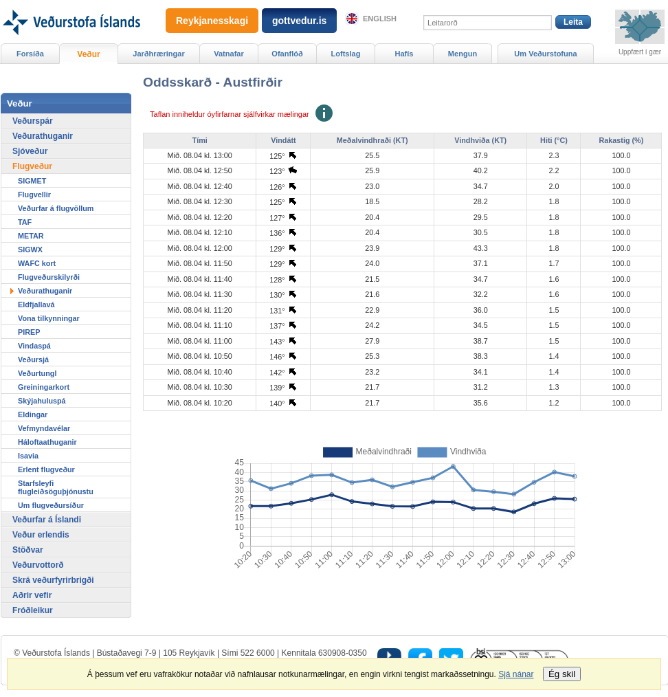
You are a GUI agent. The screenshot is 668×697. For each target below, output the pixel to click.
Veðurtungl (37, 373)
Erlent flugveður (46, 469)
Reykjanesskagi (212, 20)
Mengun (462, 53)
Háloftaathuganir (47, 442)
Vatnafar (229, 53)
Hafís (404, 53)
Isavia (28, 456)
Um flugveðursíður (51, 505)
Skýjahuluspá (42, 401)
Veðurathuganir (42, 136)
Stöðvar (27, 550)
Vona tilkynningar (49, 318)
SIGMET (32, 181)
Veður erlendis (40, 535)
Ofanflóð (286, 53)
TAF (25, 222)
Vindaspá (34, 346)
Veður (88, 54)
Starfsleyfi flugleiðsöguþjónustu (55, 487)
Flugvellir (34, 194)
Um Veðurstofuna (545, 53)
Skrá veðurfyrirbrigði (53, 580)
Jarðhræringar (158, 53)
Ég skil (561, 674)
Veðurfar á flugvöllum (55, 208)
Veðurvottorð (38, 565)
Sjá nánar (515, 674)
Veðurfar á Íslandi (46, 519)
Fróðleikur (32, 610)
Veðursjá (33, 359)
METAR (31, 236)
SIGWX (30, 249)
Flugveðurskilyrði (49, 277)
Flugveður (32, 166)
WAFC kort (37, 263)
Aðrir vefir (32, 595)
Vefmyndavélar (44, 428)
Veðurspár (32, 121)
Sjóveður (29, 151)
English (380, 18)
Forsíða (30, 53)
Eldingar (32, 414)
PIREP (29, 332)
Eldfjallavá (36, 304)
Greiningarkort (43, 387)
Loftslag (346, 53)
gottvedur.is (299, 20)
